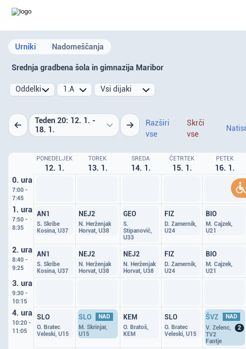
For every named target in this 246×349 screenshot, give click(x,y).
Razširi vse (157, 128)
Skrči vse (195, 128)
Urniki (25, 46)
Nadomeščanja (78, 46)
